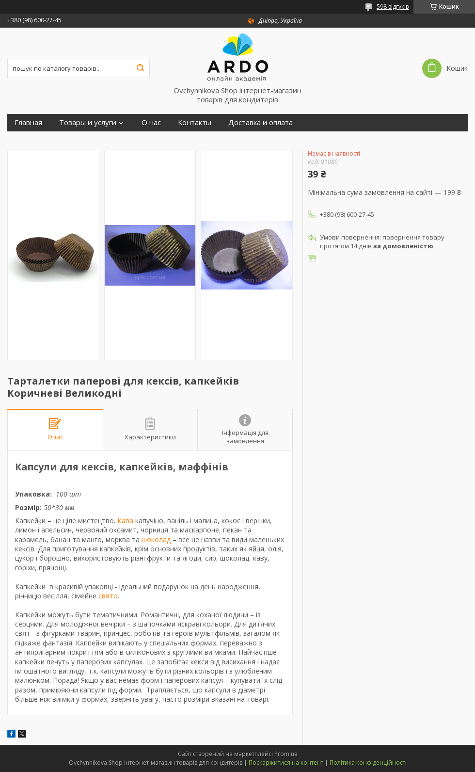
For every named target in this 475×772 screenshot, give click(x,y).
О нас (151, 122)
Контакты (194, 122)
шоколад (156, 539)
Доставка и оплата (260, 122)
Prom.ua (286, 754)
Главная (28, 122)
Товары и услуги (87, 122)
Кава (125, 520)
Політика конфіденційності (368, 762)
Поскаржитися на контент (286, 762)
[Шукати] (140, 68)
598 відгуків (393, 6)
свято (108, 595)
